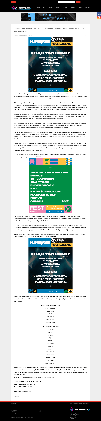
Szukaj (78, 2)
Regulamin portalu (74, 413)
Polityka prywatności (75, 414)
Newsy (44, 7)
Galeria (58, 7)
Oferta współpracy (74, 415)
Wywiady (65, 7)
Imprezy (51, 7)
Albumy (80, 7)
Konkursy (73, 7)
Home (38, 7)
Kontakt (87, 7)
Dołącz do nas (73, 417)
